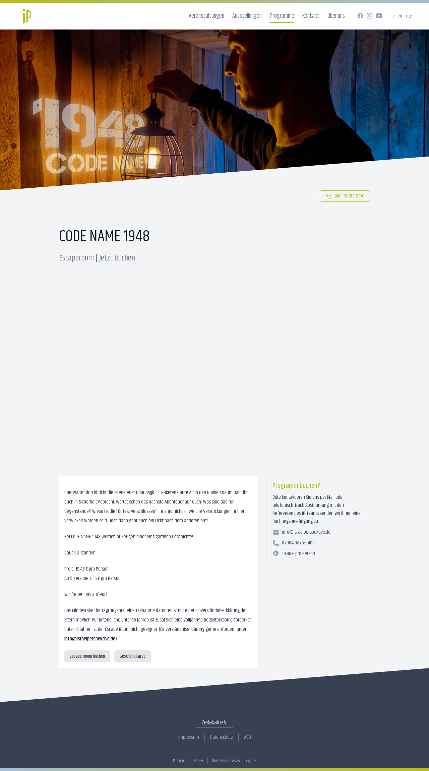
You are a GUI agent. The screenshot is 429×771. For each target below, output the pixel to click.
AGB (247, 737)
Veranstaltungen (206, 16)
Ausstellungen (247, 16)
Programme (282, 16)
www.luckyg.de (244, 761)
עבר (409, 16)
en (399, 16)
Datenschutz (221, 737)
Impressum (188, 737)
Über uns (336, 16)
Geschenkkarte (132, 656)
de (392, 16)
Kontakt (310, 16)
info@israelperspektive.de (89, 639)
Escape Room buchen (87, 656)
